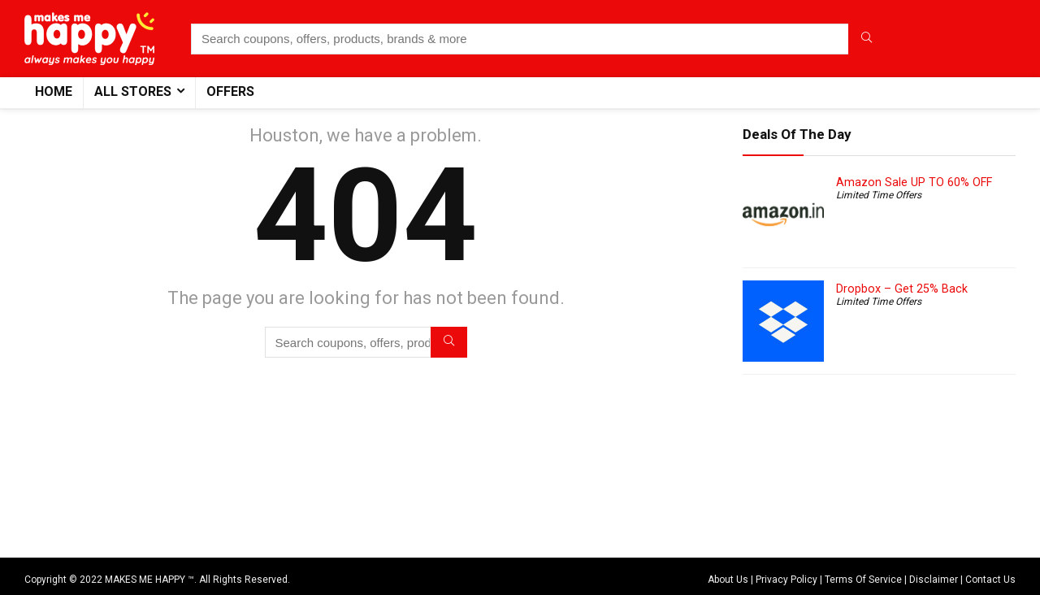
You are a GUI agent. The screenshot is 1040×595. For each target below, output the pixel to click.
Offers (230, 91)
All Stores (132, 91)
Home (53, 91)
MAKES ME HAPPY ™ (149, 579)
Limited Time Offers (878, 195)
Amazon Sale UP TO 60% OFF (914, 182)
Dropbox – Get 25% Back (902, 288)
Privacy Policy (786, 579)
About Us (728, 579)
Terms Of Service (863, 579)
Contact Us (990, 579)
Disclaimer (933, 579)
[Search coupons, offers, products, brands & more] (866, 39)
